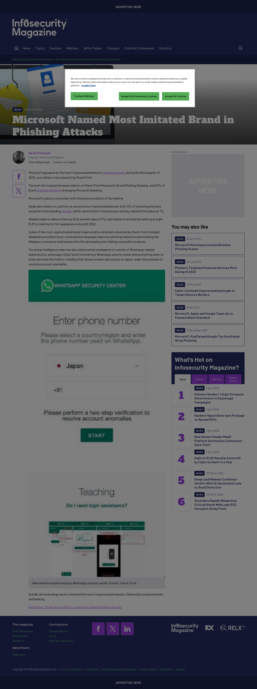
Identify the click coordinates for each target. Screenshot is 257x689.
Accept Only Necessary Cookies (139, 96)
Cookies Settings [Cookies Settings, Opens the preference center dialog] (84, 96)
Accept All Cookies (175, 96)
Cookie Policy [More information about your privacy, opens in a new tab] (88, 85)
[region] (130, 88)
